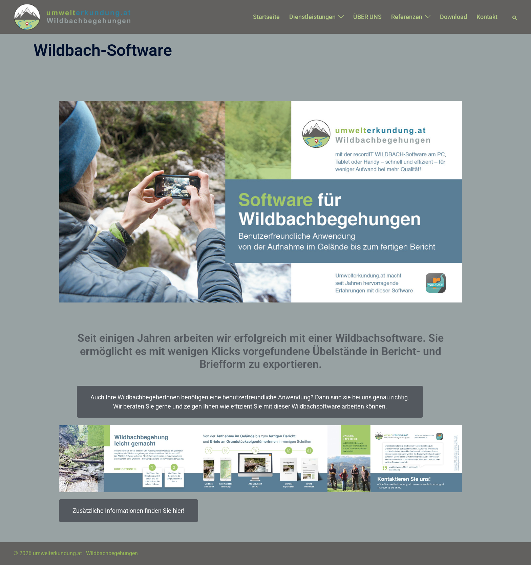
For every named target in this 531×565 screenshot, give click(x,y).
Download (453, 16)
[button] (514, 17)
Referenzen (406, 16)
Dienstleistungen (312, 16)
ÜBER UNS (367, 16)
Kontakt (486, 16)
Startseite (266, 16)
